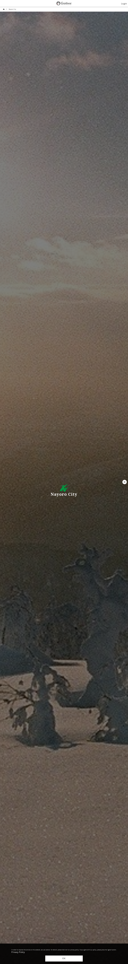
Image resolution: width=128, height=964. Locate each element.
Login (124, 3)
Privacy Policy (18, 952)
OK (64, 958)
